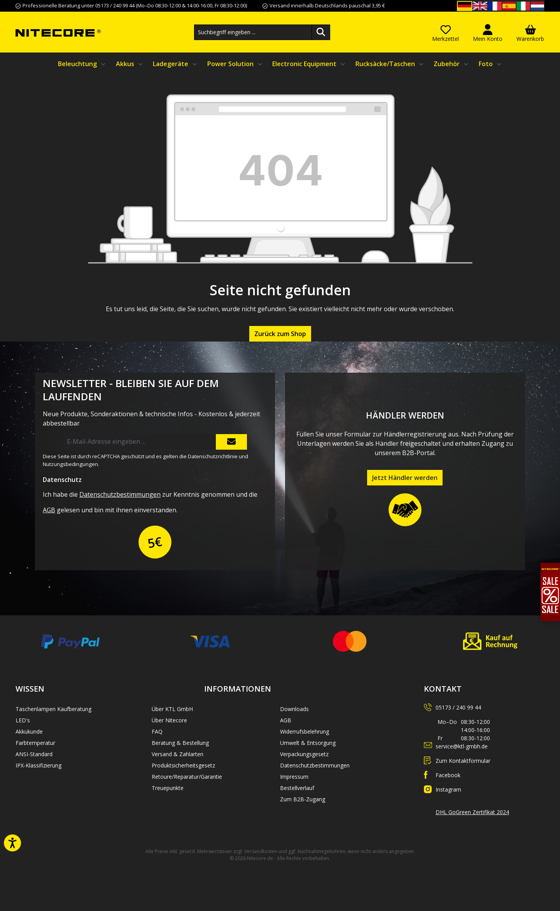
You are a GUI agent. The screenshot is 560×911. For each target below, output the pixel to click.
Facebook (448, 775)
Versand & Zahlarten (177, 754)
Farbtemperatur (35, 742)
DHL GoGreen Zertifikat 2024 (472, 812)
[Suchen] (321, 32)
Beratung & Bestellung (180, 742)
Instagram (448, 789)
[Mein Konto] (488, 32)
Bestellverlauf (297, 788)
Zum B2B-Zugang (302, 799)
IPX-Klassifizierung (38, 765)
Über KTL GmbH (172, 709)
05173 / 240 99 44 (458, 707)
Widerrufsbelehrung (304, 731)
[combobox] (253, 32)
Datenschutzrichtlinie (213, 456)
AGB (49, 510)
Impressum (294, 776)
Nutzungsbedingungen (70, 464)
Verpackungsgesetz (304, 754)
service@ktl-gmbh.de (462, 746)
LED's (23, 720)
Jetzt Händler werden (405, 477)
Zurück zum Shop (280, 333)
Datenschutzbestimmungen (120, 494)
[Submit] (231, 442)
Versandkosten (260, 851)
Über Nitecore (169, 720)
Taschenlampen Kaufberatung (53, 709)
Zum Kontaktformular (463, 760)
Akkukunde (29, 731)
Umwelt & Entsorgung (308, 742)
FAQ (157, 731)
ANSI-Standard (34, 754)
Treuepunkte (168, 788)
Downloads (294, 709)
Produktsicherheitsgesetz (183, 765)
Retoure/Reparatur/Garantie (187, 776)
